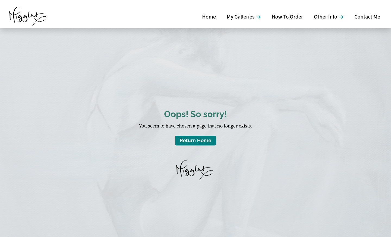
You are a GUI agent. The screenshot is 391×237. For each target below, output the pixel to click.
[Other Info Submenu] (343, 17)
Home (209, 17)
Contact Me (367, 17)
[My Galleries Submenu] (260, 17)
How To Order (287, 17)
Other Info (325, 17)
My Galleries (240, 17)
